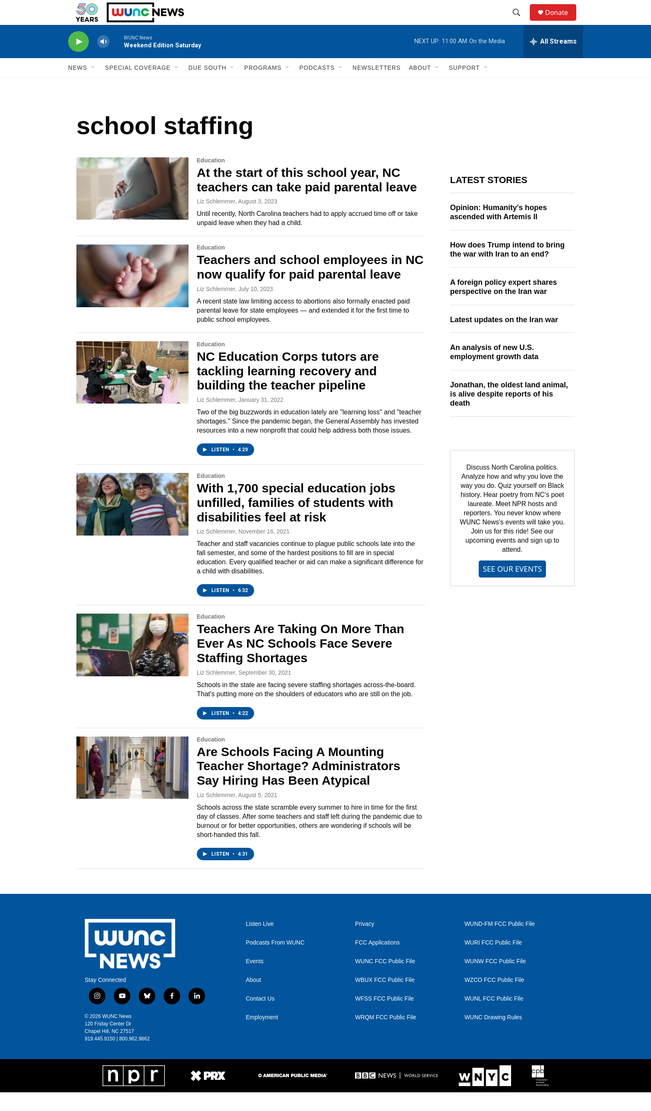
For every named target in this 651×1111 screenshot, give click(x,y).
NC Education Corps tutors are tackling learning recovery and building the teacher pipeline (288, 389)
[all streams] (553, 60)
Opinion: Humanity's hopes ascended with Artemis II (498, 231)
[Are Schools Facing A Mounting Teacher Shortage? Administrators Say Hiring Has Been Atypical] (132, 786)
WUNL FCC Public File (494, 1017)
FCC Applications (377, 961)
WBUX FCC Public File (384, 999)
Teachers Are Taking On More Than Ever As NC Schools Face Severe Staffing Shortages (300, 662)
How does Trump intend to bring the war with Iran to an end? (507, 268)
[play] (78, 60)
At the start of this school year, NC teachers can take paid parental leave (307, 198)
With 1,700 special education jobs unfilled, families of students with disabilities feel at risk (296, 521)
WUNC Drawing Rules (493, 1036)
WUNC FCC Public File (385, 980)
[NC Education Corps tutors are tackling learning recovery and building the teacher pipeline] (132, 391)
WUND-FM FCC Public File (500, 943)
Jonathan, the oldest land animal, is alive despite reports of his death (509, 412)
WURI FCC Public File (493, 961)
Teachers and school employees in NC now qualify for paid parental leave (310, 286)
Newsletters (376, 86)
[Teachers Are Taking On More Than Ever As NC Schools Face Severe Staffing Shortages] (132, 663)
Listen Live (260, 943)
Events (255, 980)
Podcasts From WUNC (275, 961)
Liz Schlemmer (216, 220)
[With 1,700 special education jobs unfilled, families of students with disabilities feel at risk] (132, 523)
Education (211, 179)
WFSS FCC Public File (384, 1017)
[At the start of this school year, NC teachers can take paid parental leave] (132, 207)
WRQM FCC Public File (385, 1036)
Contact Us (260, 1017)
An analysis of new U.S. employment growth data (494, 370)
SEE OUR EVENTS (512, 587)
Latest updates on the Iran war (504, 338)
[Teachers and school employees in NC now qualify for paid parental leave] (132, 294)
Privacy (364, 943)
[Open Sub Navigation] (93, 86)
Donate (562, 21)
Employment (262, 1036)
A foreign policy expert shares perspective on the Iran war (503, 305)
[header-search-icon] (520, 22)
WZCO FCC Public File (494, 999)
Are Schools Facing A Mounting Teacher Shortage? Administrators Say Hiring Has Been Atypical (298, 785)
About (253, 999)
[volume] (103, 60)
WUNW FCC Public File (495, 980)
